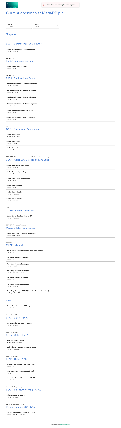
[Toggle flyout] (57, 26)
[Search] (19, 27)
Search (10, 24)
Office (36, 24)
